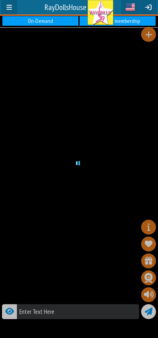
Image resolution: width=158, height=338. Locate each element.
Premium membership (117, 21)
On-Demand (40, 21)
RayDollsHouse (65, 7)
